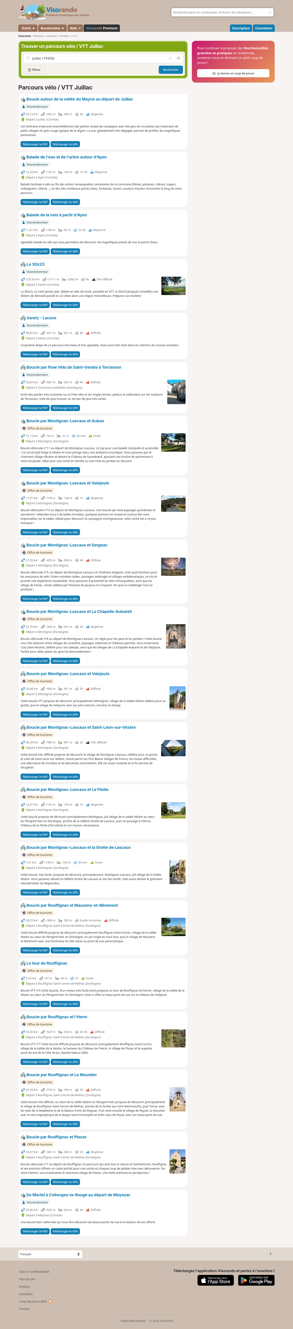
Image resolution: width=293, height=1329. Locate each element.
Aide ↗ (75, 28)
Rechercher (171, 70)
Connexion (263, 28)
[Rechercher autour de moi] (178, 58)
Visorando (24, 36)
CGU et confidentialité (34, 1272)
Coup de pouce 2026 (36, 1301)
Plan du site (27, 1279)
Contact (24, 1309)
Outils (28, 28)
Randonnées (53, 28)
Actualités (26, 1294)
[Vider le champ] (170, 58)
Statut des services (133, 1321)
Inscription (241, 28)
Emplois (24, 1286)
